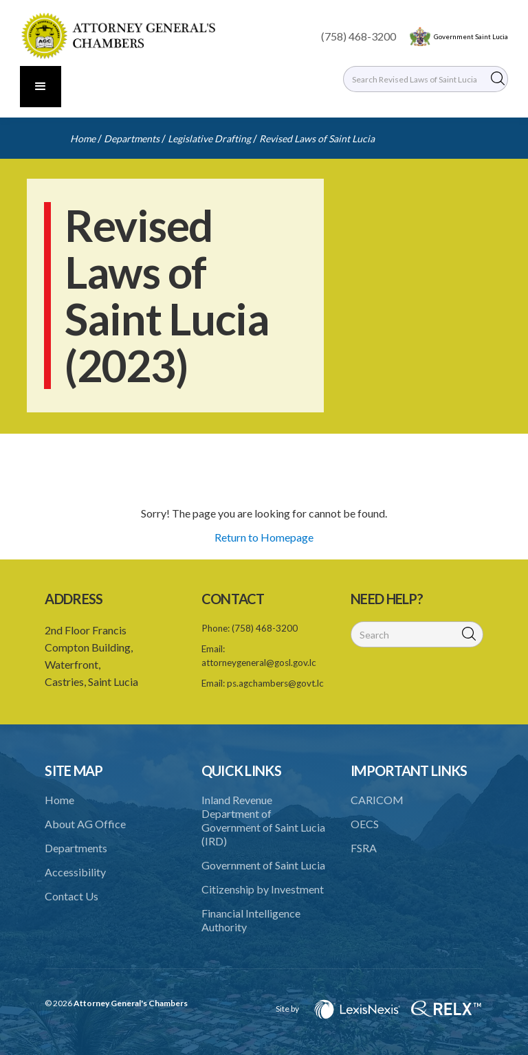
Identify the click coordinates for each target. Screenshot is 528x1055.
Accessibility (75, 871)
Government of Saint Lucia (263, 864)
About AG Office (85, 823)
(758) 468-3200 (358, 36)
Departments (132, 138)
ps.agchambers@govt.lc (275, 683)
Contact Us (71, 895)
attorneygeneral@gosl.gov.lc (258, 662)
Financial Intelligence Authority (250, 920)
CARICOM (377, 799)
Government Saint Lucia (471, 36)
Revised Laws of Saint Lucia (317, 138)
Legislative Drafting (209, 138)
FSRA (364, 847)
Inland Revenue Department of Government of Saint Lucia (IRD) (263, 820)
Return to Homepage (264, 537)
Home (83, 138)
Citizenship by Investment (262, 889)
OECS (365, 823)
